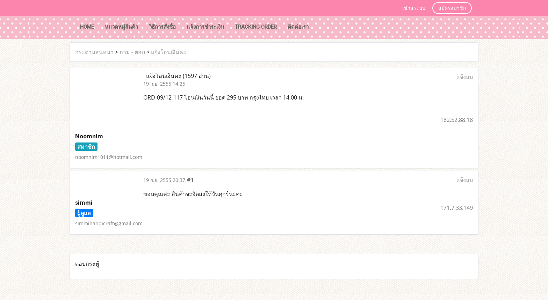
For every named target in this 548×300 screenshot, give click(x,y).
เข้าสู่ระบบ (413, 8)
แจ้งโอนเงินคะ (168, 52)
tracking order (256, 27)
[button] (320, 27)
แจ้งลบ (464, 77)
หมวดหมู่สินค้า (121, 27)
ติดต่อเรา (298, 27)
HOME (87, 27)
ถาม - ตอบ (132, 52)
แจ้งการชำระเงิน (205, 27)
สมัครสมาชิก (452, 8)
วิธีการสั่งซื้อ (162, 27)
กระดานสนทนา (94, 52)
